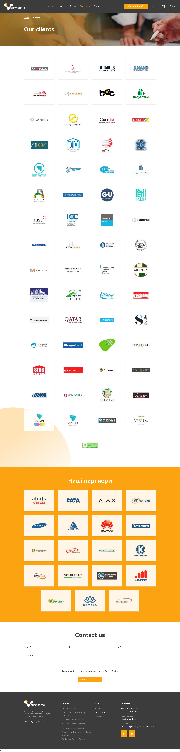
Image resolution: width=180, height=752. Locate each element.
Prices (73, 6)
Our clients (85, 6)
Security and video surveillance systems (76, 733)
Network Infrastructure (73, 728)
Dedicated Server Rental (73, 739)
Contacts (97, 6)
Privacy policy (37, 716)
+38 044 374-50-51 (129, 708)
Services (50, 6)
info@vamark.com (129, 719)
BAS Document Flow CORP (75, 720)
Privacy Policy (111, 671)
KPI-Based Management (73, 724)
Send (89, 679)
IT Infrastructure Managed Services (74, 714)
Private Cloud (68, 708)
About (63, 6)
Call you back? (135, 6)
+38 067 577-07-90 (129, 711)
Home (26, 18)
